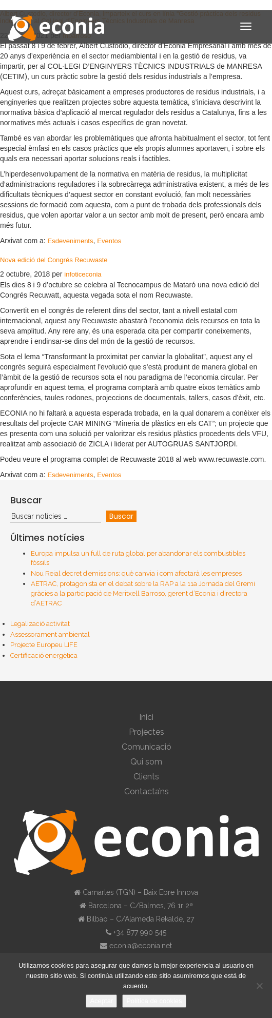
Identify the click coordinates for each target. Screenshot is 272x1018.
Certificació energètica (43, 655)
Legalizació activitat (40, 624)
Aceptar (101, 1001)
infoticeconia (82, 274)
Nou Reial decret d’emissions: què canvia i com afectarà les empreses (136, 573)
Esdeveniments (70, 241)
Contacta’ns (146, 791)
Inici (146, 717)
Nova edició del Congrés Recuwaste (54, 260)
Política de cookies (154, 1001)
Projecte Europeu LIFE (43, 645)
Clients (146, 776)
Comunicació (146, 747)
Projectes (146, 732)
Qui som (146, 762)
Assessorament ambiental (50, 634)
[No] (259, 986)
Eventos (109, 241)
